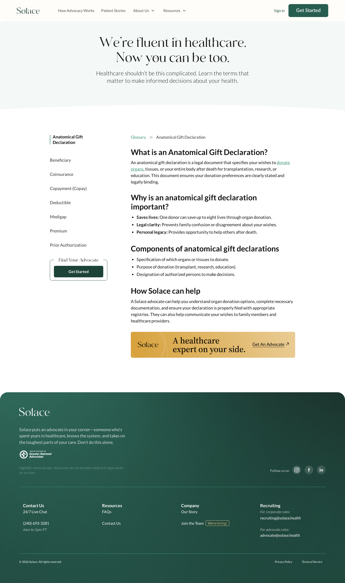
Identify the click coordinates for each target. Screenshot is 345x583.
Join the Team (192, 523)
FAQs (106, 511)
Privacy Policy (283, 562)
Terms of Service (312, 562)
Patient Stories (113, 10)
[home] (28, 10)
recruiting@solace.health (280, 518)
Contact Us (111, 523)
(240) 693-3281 (36, 523)
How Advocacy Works (76, 10)
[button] (144, 10)
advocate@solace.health (280, 535)
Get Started (308, 10)
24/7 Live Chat (35, 511)
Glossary (138, 137)
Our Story (189, 511)
